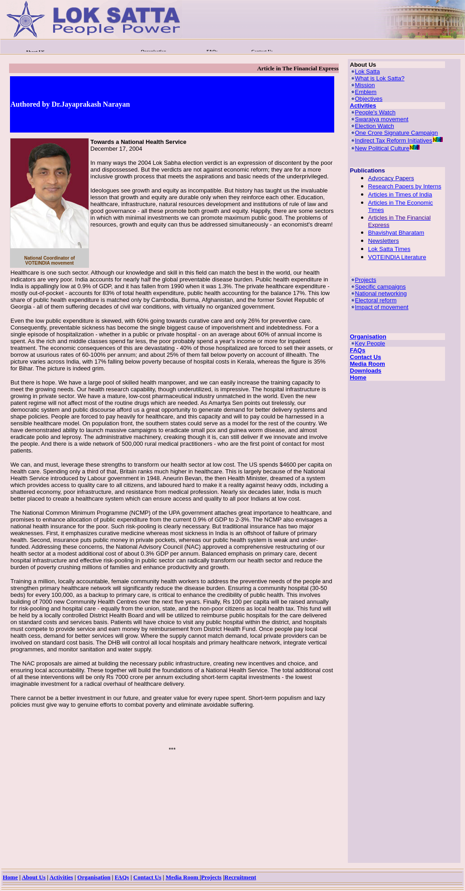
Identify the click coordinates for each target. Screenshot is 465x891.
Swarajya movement (382, 119)
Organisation (368, 336)
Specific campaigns (380, 286)
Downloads (365, 370)
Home (358, 377)
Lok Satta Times (389, 249)
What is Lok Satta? (380, 78)
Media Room (367, 363)
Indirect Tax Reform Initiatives (393, 140)
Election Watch (374, 126)
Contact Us (365, 357)
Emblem (366, 92)
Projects (365, 279)
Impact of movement (382, 307)
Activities (363, 105)
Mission (365, 85)
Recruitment (240, 877)
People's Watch (375, 112)
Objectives (369, 98)
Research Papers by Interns (404, 186)
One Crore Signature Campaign (396, 132)
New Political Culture (382, 148)
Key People (370, 343)
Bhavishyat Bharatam (396, 232)
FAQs (358, 350)
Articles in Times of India (400, 194)
